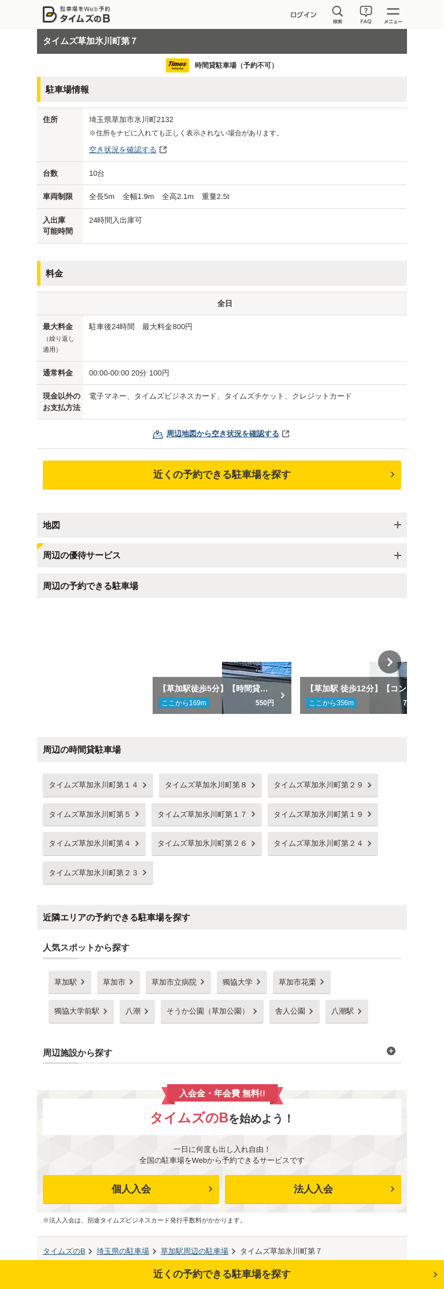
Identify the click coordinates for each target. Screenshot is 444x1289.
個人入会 (131, 1189)
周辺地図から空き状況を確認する (222, 433)
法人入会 (313, 1189)
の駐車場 (123, 1251)
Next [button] (389, 661)
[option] (222, 662)
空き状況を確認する (123, 149)
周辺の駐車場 (194, 1251)
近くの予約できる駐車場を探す (222, 474)
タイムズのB (64, 1251)
